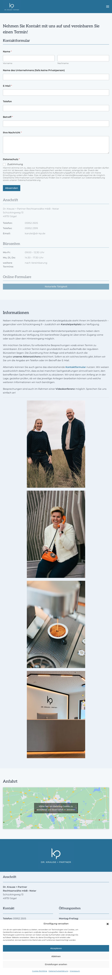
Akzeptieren (56, 948)
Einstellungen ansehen (56, 964)
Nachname (63, 63)
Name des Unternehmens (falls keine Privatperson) (34, 70)
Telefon (7, 101)
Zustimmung (15, 164)
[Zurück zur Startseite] (12, 6)
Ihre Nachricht (12, 132)
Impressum (75, 971)
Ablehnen (56, 956)
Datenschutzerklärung (58, 971)
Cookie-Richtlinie (39, 971)
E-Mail (7, 85)
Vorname (7, 63)
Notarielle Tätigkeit (56, 286)
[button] (107, 923)
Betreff (8, 117)
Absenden (11, 188)
